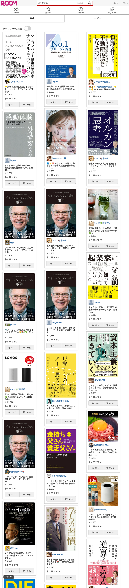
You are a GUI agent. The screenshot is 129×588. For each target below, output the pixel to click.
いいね (28, 104)
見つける (48, 10)
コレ (13, 104)
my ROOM (113, 10)
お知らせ (80, 10)
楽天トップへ (121, 3)
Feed (16, 10)
